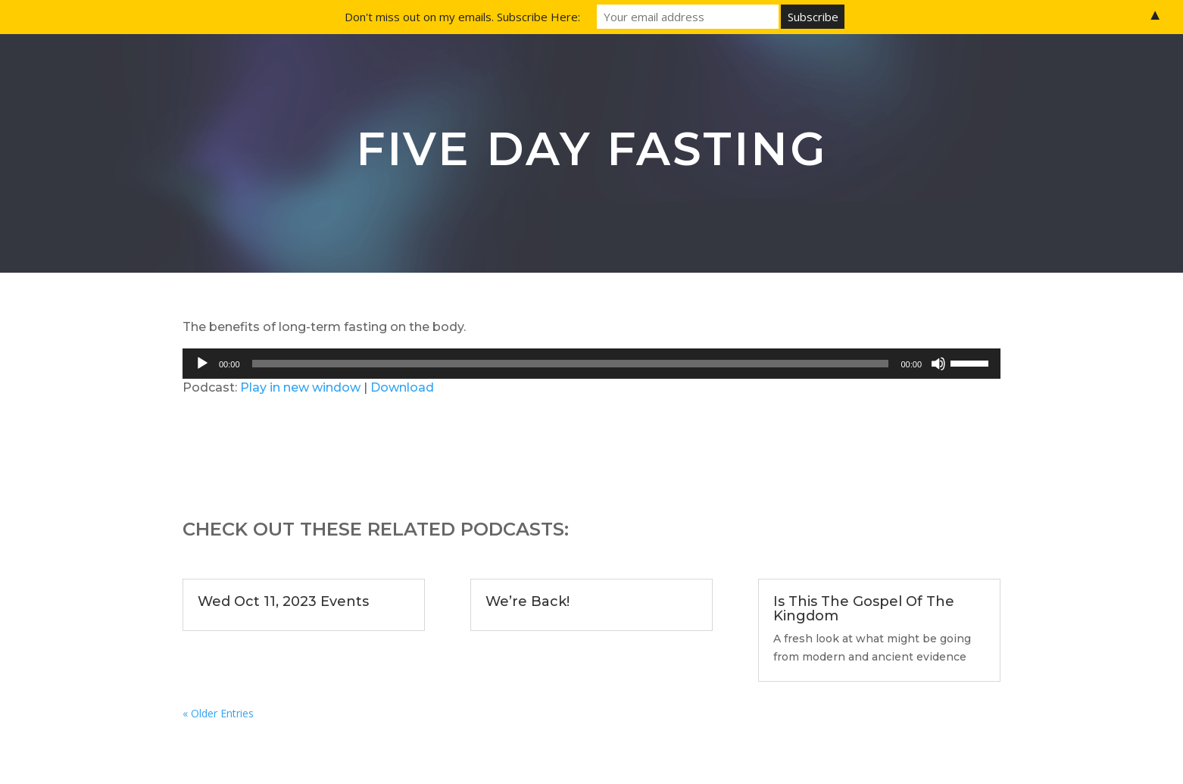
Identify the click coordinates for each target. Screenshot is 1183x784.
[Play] (202, 363)
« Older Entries (218, 713)
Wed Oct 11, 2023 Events (283, 601)
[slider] (570, 363)
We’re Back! (527, 601)
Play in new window (300, 387)
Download (402, 387)
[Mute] (938, 363)
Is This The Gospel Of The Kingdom (863, 608)
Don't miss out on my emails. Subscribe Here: (462, 16)
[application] (591, 363)
